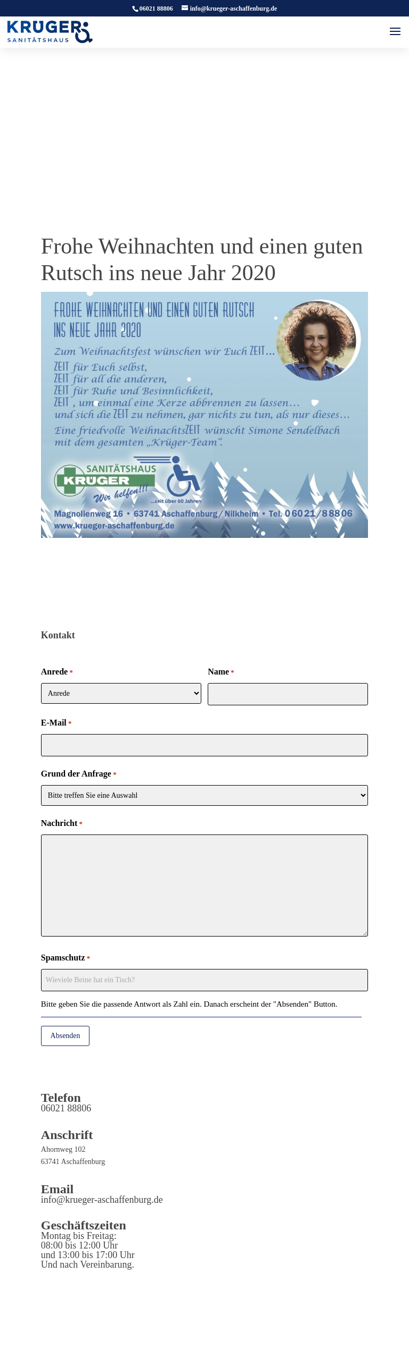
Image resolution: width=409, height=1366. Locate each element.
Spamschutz (65, 958)
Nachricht (62, 823)
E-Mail (56, 723)
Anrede (57, 672)
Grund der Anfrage (79, 774)
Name (221, 672)
